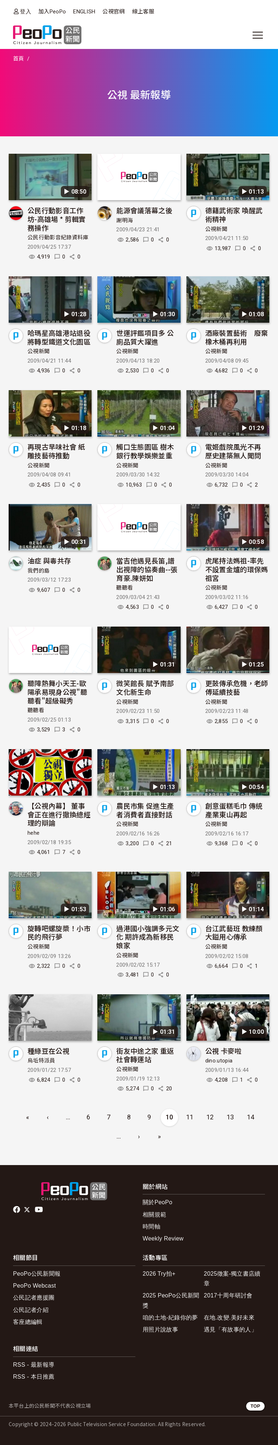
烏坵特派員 (41, 1060)
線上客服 (143, 11)
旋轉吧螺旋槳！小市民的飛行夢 (59, 932)
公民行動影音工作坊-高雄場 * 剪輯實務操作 (57, 218)
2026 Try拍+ (159, 1274)
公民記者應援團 (33, 1298)
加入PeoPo (52, 11)
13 (230, 1117)
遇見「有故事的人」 (230, 1329)
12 (210, 1117)
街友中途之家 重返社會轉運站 (145, 1055)
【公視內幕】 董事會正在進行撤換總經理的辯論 (59, 814)
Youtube (39, 1209)
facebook (17, 1209)
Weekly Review (163, 1238)
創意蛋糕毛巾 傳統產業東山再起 (234, 810)
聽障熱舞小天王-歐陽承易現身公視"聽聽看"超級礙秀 (57, 691)
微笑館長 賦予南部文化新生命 (145, 687)
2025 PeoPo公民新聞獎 (171, 1300)
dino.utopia (219, 1060)
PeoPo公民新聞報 (36, 1274)
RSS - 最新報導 (33, 1365)
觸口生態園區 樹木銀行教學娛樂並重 (145, 451)
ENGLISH (84, 11)
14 (250, 1117)
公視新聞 (216, 229)
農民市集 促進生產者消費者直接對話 (145, 810)
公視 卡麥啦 (223, 1051)
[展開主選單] (257, 35)
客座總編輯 (28, 1322)
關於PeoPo (157, 1202)
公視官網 (113, 11)
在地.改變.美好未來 (229, 1317)
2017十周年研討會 (228, 1295)
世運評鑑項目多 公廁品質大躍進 (145, 337)
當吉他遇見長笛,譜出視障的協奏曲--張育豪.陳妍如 (146, 569)
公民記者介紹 (31, 1310)
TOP (255, 1406)
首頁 (18, 58)
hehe (33, 833)
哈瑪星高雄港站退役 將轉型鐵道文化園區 (59, 337)
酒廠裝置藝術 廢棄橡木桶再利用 (236, 337)
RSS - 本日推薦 (33, 1377)
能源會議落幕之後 (144, 210)
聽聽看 (124, 588)
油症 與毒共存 (49, 560)
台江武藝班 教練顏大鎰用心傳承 (234, 932)
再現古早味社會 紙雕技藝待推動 (56, 451)
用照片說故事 (160, 1329)
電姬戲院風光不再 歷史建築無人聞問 (233, 451)
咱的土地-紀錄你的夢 (170, 1317)
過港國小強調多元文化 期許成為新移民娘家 (147, 936)
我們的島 (39, 570)
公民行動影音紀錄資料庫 (58, 237)
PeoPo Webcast (34, 1286)
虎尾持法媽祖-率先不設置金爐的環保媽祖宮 (236, 569)
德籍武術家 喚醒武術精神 (234, 214)
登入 (25, 11)
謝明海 (124, 220)
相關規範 (154, 1214)
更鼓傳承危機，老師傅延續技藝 (236, 687)
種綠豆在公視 (49, 1051)
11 (190, 1117)
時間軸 (151, 1226)
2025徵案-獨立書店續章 (232, 1279)
